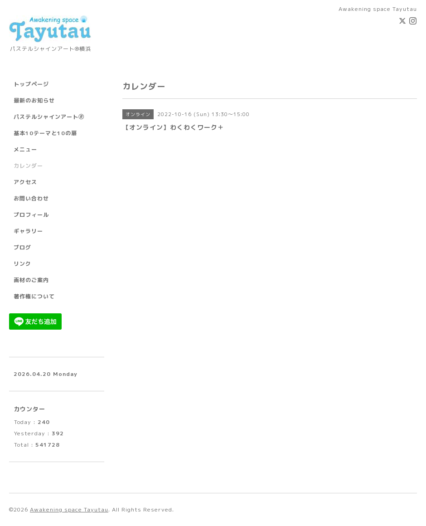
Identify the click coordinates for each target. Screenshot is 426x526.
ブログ (22, 247)
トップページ (31, 84)
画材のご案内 (31, 280)
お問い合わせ (31, 198)
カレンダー (28, 166)
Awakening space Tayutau (69, 509)
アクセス (25, 182)
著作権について (34, 296)
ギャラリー (28, 231)
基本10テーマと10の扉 (45, 133)
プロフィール (31, 215)
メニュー (25, 149)
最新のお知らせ (34, 100)
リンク (22, 264)
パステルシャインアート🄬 (49, 117)
